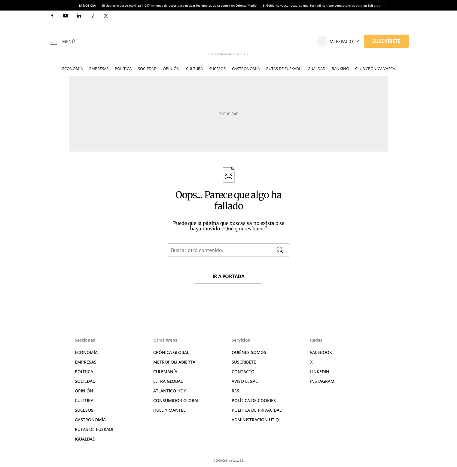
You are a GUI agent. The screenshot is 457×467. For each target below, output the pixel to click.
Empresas (98, 68)
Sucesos (217, 68)
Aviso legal (244, 381)
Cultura (194, 68)
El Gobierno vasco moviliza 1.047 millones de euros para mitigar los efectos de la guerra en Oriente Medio (179, 5)
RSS (235, 391)
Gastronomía (246, 68)
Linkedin (319, 371)
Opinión (171, 68)
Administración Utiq (255, 419)
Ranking (340, 68)
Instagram (322, 381)
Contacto (243, 371)
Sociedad (147, 68)
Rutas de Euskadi (283, 68)
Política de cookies (254, 400)
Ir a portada (229, 276)
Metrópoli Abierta (174, 362)
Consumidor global (176, 400)
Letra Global (168, 381)
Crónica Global (171, 352)
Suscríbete (244, 362)
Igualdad (315, 68)
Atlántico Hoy (169, 391)
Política (123, 68)
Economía (72, 68)
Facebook (321, 352)
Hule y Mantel (169, 410)
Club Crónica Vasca (375, 68)
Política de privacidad (257, 410)
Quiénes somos (249, 352)
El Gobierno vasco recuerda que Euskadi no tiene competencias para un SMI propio (323, 5)
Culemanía (165, 371)
